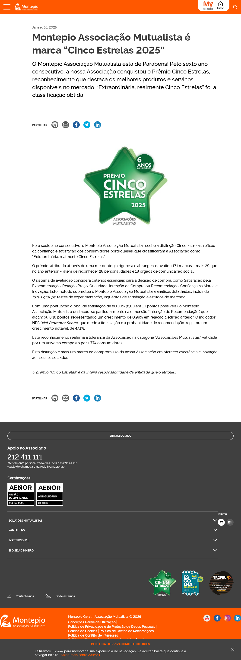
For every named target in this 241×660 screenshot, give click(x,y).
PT (221, 522)
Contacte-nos (25, 596)
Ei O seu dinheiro (21, 550)
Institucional (19, 540)
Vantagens (17, 530)
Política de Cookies (82, 631)
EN (230, 522)
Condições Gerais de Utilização (91, 622)
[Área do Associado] (213, 5)
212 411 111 (24, 457)
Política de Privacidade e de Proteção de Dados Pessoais (111, 626)
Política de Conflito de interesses (93, 635)
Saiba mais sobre (80, 655)
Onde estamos (65, 596)
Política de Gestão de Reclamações (127, 631)
